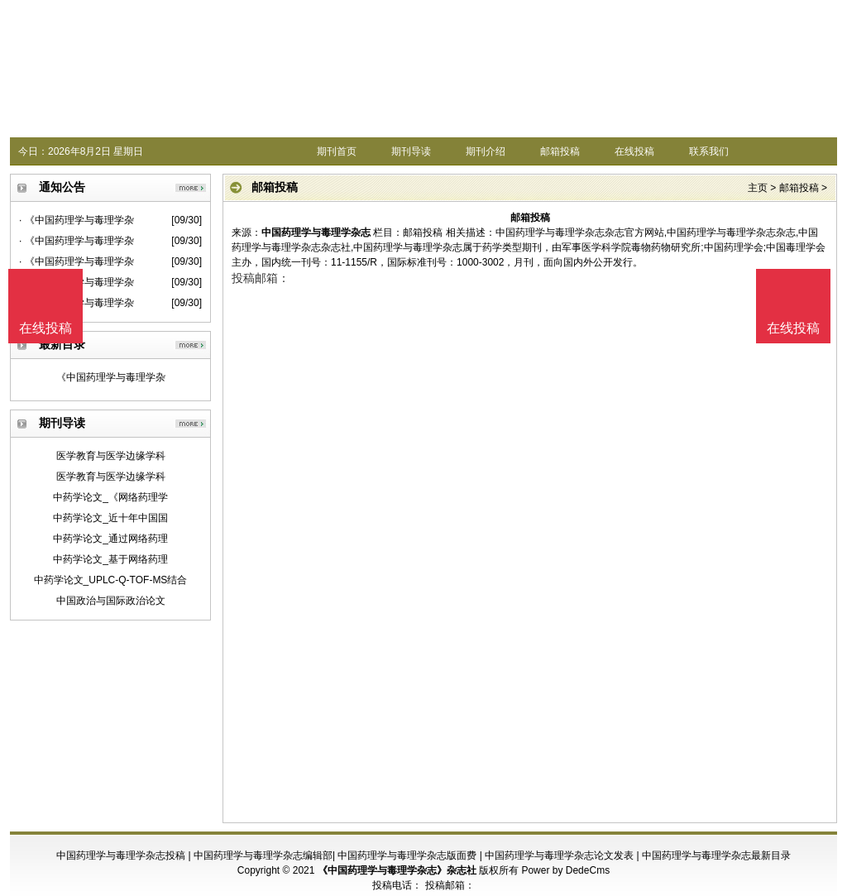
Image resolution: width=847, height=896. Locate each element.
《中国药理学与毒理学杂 (110, 377)
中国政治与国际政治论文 (110, 600)
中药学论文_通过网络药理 (110, 538)
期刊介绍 (485, 151)
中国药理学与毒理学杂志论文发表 (559, 855)
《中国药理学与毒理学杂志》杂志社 (397, 870)
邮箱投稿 (560, 151)
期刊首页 (337, 151)
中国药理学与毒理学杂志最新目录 (716, 855)
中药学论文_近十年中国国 (110, 518)
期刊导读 (411, 151)
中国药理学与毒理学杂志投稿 (120, 855)
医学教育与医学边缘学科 (110, 456)
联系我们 (709, 151)
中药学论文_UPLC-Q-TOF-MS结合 (111, 580)
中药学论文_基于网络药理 (110, 559)
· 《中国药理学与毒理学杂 (76, 220)
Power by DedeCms (565, 870)
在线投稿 (634, 151)
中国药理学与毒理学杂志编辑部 (263, 855)
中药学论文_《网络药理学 (110, 497)
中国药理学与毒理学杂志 (316, 232)
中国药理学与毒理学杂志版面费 (406, 855)
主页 (758, 188)
